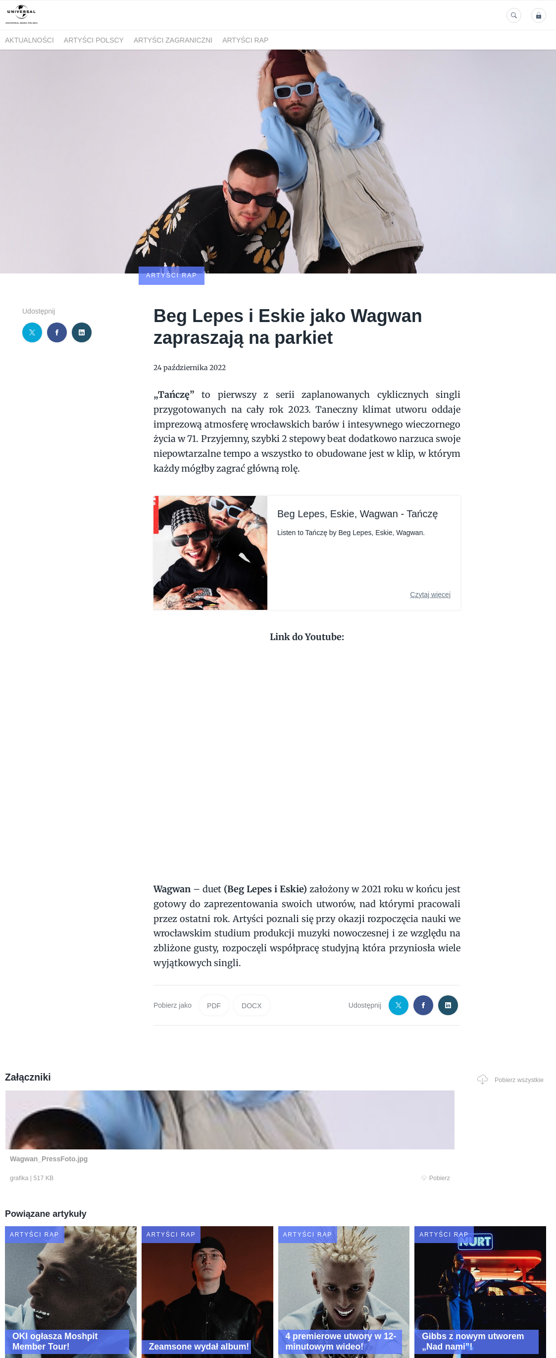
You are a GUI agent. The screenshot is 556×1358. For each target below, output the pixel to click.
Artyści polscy (94, 40)
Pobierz (115, 1120)
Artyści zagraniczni (173, 40)
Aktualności (29, 40)
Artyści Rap (245, 40)
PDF (214, 948)
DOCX (251, 948)
